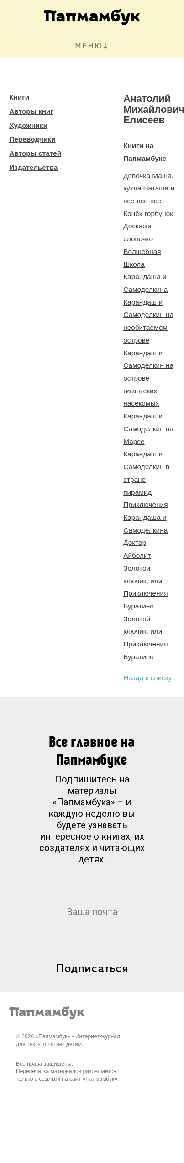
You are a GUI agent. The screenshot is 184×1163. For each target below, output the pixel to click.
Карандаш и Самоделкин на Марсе (148, 428)
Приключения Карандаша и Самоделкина (145, 517)
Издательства (33, 167)
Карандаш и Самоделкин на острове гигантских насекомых (148, 378)
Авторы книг (31, 111)
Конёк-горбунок (148, 213)
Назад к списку (147, 678)
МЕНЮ (89, 46)
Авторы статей (35, 153)
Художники (28, 125)
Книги (19, 97)
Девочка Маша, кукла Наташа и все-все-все (148, 188)
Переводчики (32, 139)
